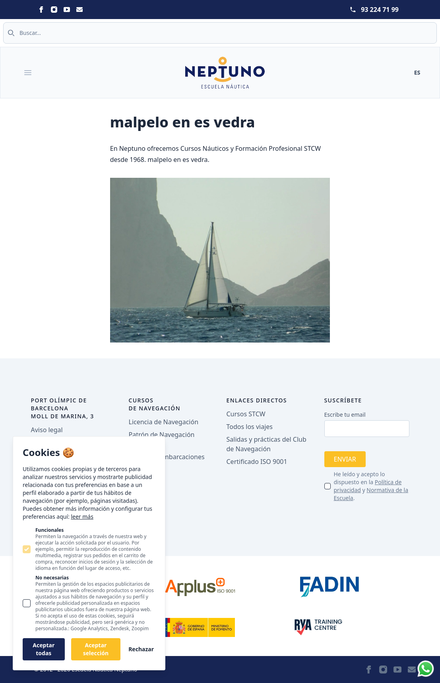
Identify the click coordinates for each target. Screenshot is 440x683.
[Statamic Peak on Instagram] (54, 9)
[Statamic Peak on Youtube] (67, 9)
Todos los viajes (250, 426)
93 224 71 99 (380, 9)
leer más (82, 516)
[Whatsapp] (425, 668)
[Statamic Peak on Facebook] (41, 9)
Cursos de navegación (155, 404)
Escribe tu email (345, 414)
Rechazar (141, 649)
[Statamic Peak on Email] (79, 9)
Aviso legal (47, 429)
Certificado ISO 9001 (257, 461)
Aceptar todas (43, 649)
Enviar (345, 459)
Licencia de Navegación (164, 421)
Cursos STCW (246, 414)
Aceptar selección (96, 649)
